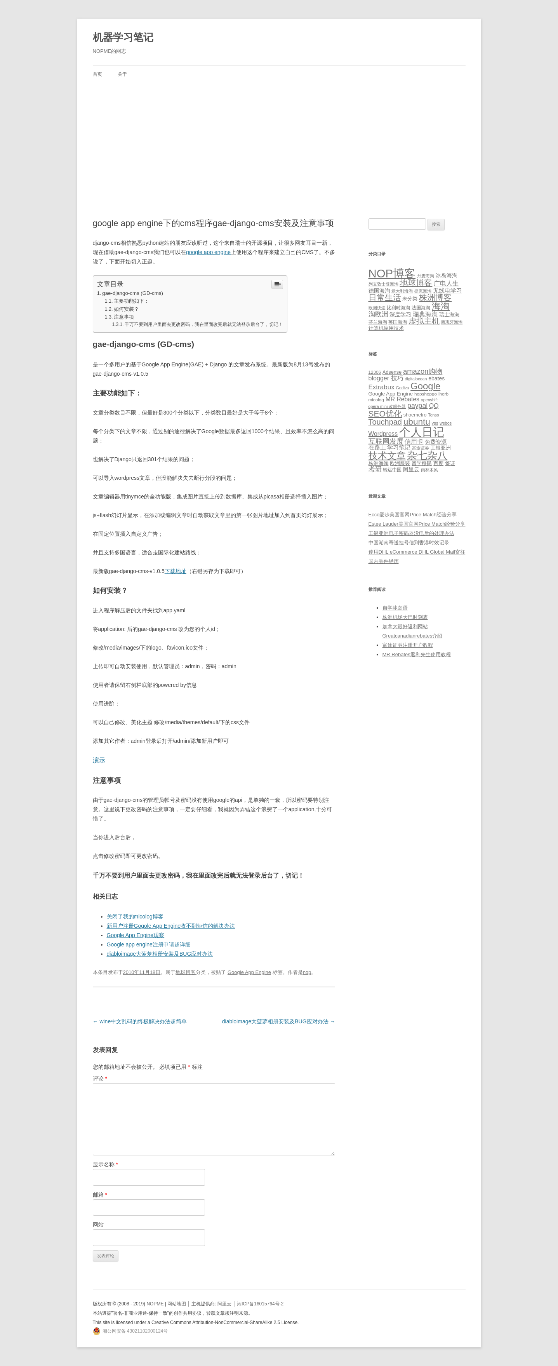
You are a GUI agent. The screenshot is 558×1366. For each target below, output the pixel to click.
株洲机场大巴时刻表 (405, 617)
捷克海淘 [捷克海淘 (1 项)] (422, 291)
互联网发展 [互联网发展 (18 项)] (386, 441)
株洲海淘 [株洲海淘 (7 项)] (379, 463)
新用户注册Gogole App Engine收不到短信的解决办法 (171, 926)
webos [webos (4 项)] (446, 423)
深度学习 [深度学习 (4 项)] (400, 314)
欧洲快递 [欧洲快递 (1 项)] (377, 307)
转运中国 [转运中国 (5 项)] (392, 469)
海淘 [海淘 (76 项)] (441, 306)
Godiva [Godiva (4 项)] (402, 387)
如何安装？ (126, 309)
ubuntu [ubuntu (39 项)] (416, 422)
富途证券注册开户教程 (407, 645)
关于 (122, 74)
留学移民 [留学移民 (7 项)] (422, 463)
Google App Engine (249, 972)
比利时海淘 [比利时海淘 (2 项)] (398, 307)
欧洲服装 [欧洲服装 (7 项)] (400, 463)
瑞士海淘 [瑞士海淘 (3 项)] (449, 314)
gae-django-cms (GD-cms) (132, 293)
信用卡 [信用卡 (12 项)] (414, 441)
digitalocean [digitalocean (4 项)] (416, 378)
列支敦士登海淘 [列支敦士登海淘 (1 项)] (383, 284)
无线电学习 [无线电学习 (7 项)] (447, 290)
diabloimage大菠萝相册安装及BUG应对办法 (160, 954)
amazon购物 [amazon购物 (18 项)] (422, 371)
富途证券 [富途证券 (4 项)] (420, 448)
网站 (98, 1224)
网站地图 (176, 1304)
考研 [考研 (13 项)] (375, 469)
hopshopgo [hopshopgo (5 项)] (425, 393)
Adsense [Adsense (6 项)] (392, 372)
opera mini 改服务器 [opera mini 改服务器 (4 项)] (387, 406)
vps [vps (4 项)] (435, 423)
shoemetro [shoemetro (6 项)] (415, 415)
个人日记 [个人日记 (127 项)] (421, 431)
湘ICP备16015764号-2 (260, 1304)
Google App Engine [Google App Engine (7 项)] (391, 394)
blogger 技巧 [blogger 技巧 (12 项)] (386, 378)
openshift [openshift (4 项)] (429, 399)
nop (307, 972)
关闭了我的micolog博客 (135, 916)
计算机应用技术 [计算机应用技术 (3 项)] (386, 328)
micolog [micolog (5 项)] (376, 399)
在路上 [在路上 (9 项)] (377, 447)
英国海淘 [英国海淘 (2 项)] (397, 322)
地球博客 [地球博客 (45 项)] (416, 282)
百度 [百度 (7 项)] (438, 463)
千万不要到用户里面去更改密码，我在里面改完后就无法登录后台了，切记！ (204, 324)
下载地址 (175, 571)
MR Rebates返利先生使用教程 (416, 654)
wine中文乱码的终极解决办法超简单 (140, 1021)
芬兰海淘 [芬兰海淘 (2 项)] (378, 322)
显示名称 (105, 1164)
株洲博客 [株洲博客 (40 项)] (435, 297)
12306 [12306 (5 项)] (375, 372)
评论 (100, 1078)
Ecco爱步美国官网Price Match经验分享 (413, 514)
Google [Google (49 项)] (425, 386)
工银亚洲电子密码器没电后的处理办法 (411, 533)
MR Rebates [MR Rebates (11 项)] (402, 399)
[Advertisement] (279, 141)
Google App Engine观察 (136, 935)
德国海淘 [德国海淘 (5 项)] (379, 290)
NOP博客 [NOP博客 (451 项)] (392, 273)
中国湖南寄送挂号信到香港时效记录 (409, 542)
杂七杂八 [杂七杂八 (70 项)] (427, 455)
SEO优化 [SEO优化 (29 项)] (385, 413)
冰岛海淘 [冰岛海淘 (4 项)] (446, 275)
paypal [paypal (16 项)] (417, 405)
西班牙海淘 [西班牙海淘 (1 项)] (451, 322)
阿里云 (224, 1304)
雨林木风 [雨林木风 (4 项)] (429, 469)
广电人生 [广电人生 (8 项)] (446, 283)
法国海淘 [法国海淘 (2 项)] (421, 307)
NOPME (154, 1304)
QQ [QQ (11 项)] (433, 405)
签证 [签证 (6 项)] (450, 463)
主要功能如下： (131, 301)
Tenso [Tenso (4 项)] (433, 415)
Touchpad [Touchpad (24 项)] (385, 422)
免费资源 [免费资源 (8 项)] (436, 442)
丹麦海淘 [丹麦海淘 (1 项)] (425, 276)
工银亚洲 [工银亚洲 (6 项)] (441, 448)
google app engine (208, 252)
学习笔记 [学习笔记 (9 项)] (398, 447)
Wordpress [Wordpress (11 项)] (383, 433)
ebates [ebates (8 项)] (436, 378)
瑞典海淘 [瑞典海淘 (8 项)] (425, 314)
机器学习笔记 (123, 37)
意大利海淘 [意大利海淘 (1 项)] (402, 291)
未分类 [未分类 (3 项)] (409, 298)
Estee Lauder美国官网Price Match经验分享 (417, 524)
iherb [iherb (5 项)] (443, 393)
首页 (97, 74)
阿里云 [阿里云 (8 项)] (411, 469)
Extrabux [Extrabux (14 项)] (382, 387)
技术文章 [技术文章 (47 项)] (387, 456)
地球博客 (186, 972)
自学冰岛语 (395, 608)
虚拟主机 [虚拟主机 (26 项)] (424, 321)
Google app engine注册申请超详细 (149, 944)
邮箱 (100, 1195)
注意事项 (124, 317)
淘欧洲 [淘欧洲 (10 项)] (378, 313)
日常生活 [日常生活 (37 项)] (385, 297)
